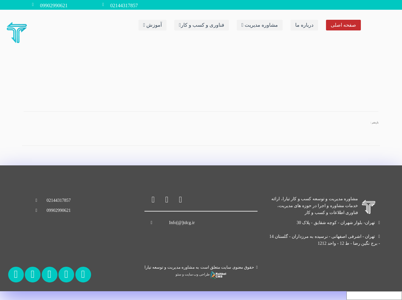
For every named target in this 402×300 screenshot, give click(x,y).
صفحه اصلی (343, 24)
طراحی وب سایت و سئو (201, 274)
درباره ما (304, 24)
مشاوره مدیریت (260, 24)
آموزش (152, 24)
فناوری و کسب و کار (201, 24)
